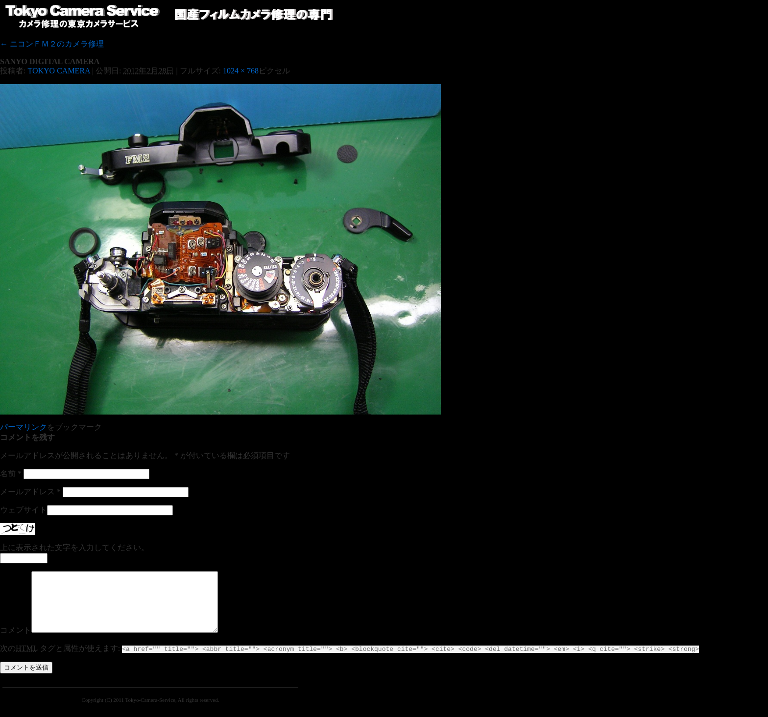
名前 (11, 473)
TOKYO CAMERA (58, 71)
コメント (15, 642)
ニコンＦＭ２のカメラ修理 (52, 44)
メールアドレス (30, 491)
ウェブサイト (23, 510)
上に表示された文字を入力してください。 (74, 547)
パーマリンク (23, 427)
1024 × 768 (241, 71)
